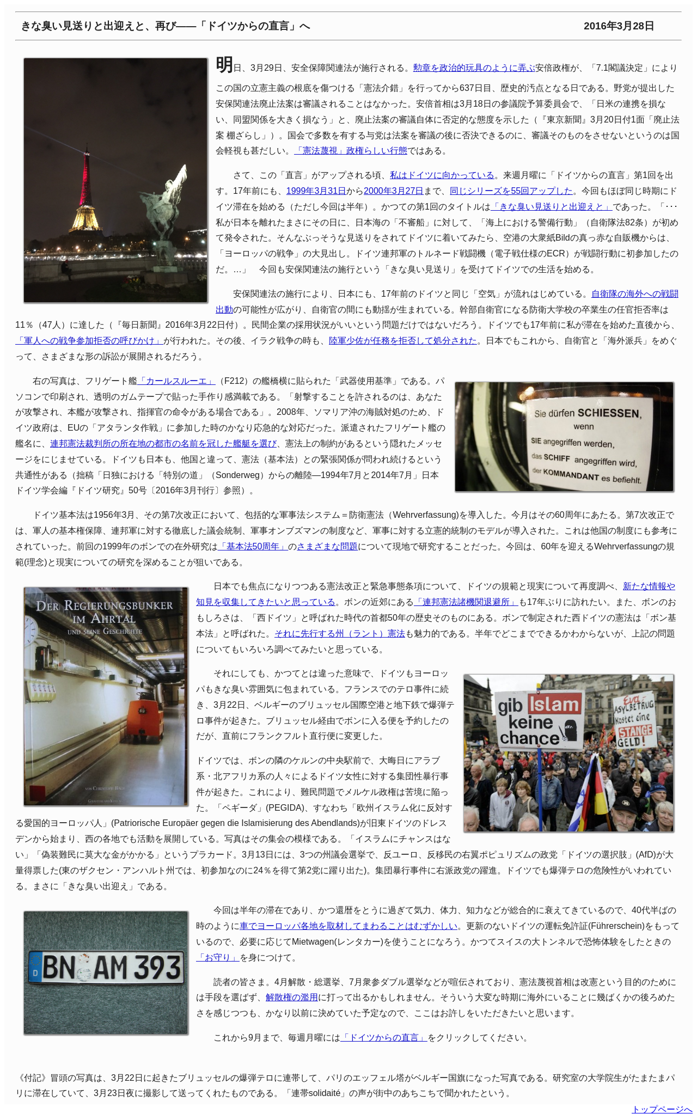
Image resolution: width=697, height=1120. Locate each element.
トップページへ (662, 1109)
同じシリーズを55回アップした (511, 190)
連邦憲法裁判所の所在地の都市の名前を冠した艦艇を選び (163, 443)
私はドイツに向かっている (442, 175)
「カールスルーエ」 (176, 380)
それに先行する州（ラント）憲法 (339, 633)
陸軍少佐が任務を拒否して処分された (403, 340)
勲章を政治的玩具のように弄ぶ (474, 67)
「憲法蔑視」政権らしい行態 (350, 150)
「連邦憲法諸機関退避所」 (466, 602)
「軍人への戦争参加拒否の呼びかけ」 (89, 340)
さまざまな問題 (327, 546)
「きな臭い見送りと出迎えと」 (552, 206)
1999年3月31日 (316, 190)
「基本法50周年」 (253, 546)
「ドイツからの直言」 (383, 1037)
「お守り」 (218, 957)
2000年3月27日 (394, 190)
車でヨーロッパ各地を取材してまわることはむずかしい (348, 926)
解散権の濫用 (292, 997)
